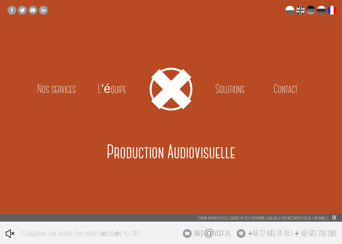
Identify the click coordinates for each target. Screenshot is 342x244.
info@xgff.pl (212, 233)
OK (334, 218)
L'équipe (112, 89)
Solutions (229, 89)
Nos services (56, 89)
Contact (286, 89)
